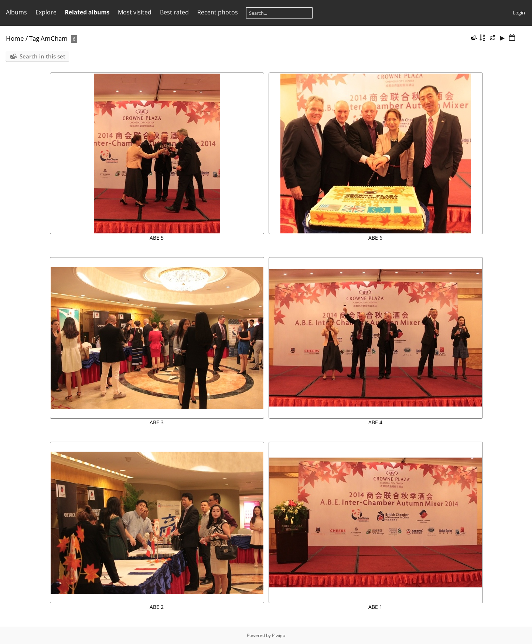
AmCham (54, 38)
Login (519, 12)
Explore (46, 12)
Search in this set (42, 56)
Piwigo (278, 635)
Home (15, 38)
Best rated (174, 12)
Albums (16, 12)
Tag (34, 38)
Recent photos (217, 12)
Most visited (134, 12)
